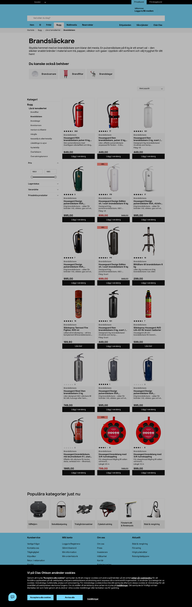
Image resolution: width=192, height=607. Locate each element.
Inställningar (92, 599)
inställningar (122, 586)
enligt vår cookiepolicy (141, 578)
